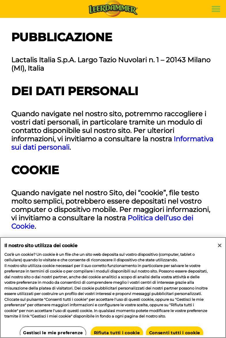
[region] (113, 287)
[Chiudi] (219, 245)
